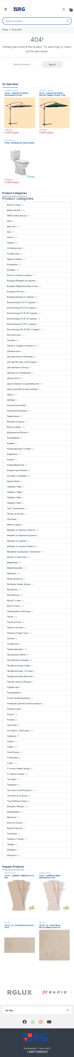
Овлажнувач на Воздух (17, 611)
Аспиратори (11, 253)
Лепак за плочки (13, 513)
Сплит (8, 763)
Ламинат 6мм (12, 497)
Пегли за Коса (12, 622)
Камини (9, 443)
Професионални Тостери (18, 671)
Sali (6, 232)
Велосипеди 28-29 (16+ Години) (21, 329)
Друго (8, 394)
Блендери (10, 264)
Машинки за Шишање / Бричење (21, 551)
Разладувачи (11, 692)
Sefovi (8, 237)
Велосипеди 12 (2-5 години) (19, 302)
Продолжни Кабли (14, 654)
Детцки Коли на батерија (18, 356)
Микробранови (12, 568)
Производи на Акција (15, 660)
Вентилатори (11, 335)
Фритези (9, 817)
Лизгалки (9, 519)
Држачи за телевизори (17, 372)
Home (5, 29)
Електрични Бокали (15, 410)
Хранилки (10, 833)
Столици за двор (14, 774)
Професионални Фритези (18, 676)
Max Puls (9, 226)
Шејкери (9, 849)
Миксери (9, 573)
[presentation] (71, 993)
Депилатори (11, 351)
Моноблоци (9, 140)
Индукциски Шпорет (15, 432)
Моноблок (10, 589)
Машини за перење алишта (19, 530)
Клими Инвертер (13, 465)
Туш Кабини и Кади (15, 801)
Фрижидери (11, 812)
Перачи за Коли (13, 627)
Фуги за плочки (12, 822)
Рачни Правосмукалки (16, 698)
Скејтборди (11, 752)
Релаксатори (11, 709)
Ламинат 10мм (12, 486)
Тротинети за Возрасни (17, 790)
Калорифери (11, 437)
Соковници (10, 757)
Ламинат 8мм (12, 503)
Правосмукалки (13, 649)
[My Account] (63, 9)
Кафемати (10, 454)
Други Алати (11, 378)
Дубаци (9, 400)
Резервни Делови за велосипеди (22, 703)
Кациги (8, 459)
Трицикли (10, 784)
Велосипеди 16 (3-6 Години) (19, 307)
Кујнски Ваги (11, 481)
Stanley (8, 242)
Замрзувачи (11, 416)
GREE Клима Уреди (14, 215)
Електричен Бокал (14, 405)
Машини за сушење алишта (19, 546)
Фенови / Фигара (13, 806)
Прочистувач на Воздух (17, 681)
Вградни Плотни (13, 291)
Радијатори (11, 687)
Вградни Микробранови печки (20, 286)
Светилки (10, 725)
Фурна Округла (12, 828)
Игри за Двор (12, 427)
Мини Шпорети (12, 578)
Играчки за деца (13, 421)
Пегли (8, 616)
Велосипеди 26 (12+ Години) (19, 324)
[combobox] (33, 21)
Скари (8, 746)
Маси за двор (12, 524)
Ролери (9, 719)
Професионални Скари (16, 665)
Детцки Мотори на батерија (19, 362)
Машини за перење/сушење (19, 535)
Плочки (8, 638)
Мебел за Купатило (15, 557)
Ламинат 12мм (12, 492)
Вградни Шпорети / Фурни (18, 297)
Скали (8, 741)
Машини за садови (14, 541)
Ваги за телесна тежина (17, 275)
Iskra (7, 221)
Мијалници (10, 562)
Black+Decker (12, 210)
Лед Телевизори (13, 508)
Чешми (8, 844)
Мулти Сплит (11, 606)
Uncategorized (12, 248)
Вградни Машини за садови (19, 280)
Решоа (8, 714)
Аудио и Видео (12, 259)
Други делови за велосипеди (20, 389)
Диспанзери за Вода (15, 367)
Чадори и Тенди (11, 90)
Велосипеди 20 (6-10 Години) (20, 313)
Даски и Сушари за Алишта (19, 345)
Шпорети (9, 855)
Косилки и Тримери (15, 476)
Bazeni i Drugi (11, 204)
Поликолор (10, 644)
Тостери (9, 779)
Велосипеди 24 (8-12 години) (20, 318)
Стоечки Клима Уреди (16, 768)
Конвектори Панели (15, 470)
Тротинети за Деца (15, 795)
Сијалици (9, 736)
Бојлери (9, 270)
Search (67, 21)
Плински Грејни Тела (15, 633)
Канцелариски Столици (17, 448)
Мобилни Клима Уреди (16, 584)
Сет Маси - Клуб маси (16, 730)
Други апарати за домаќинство (21, 383)
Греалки (9, 340)
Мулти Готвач (12, 600)
